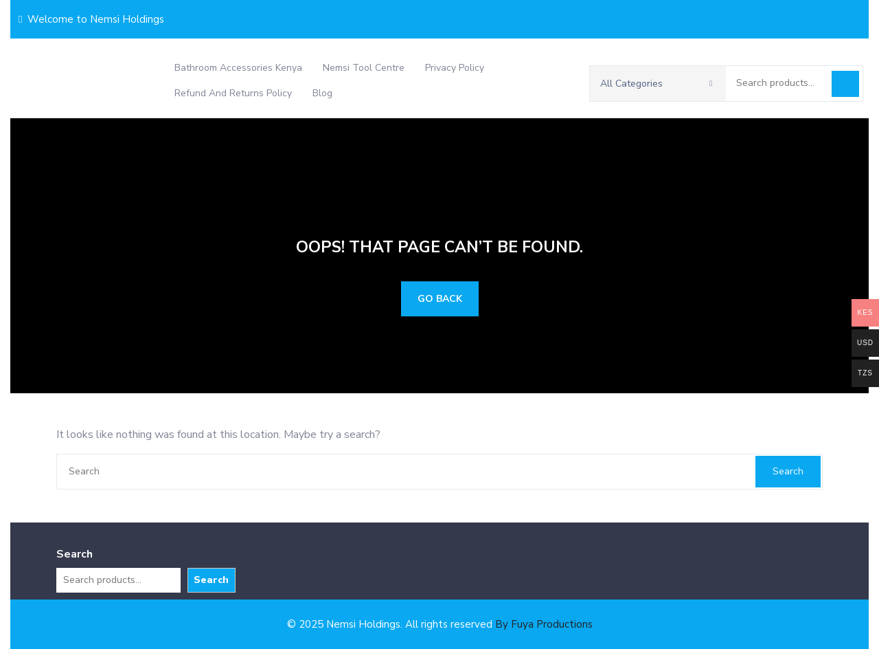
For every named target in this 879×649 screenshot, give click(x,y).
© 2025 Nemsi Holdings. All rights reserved (440, 624)
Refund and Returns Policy (233, 93)
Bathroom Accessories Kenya (238, 67)
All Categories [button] (656, 83)
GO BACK (440, 298)
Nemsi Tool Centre (363, 67)
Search (845, 84)
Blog (322, 93)
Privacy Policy (454, 67)
